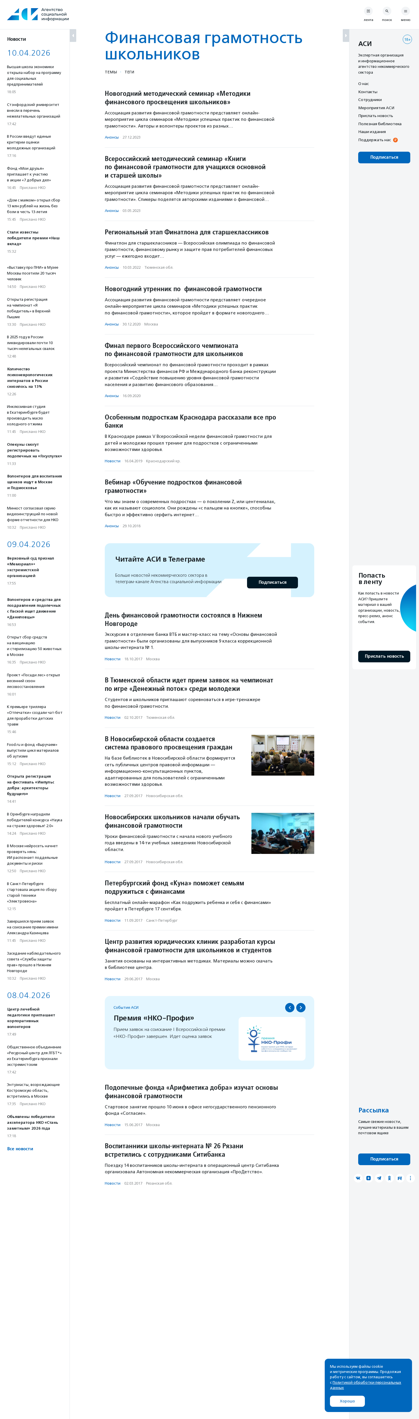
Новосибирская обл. (164, 796)
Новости (112, 461)
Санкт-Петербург (161, 920)
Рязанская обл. (159, 1183)
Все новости (20, 1149)
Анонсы (112, 137)
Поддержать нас (374, 139)
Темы (111, 72)
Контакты (367, 91)
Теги (129, 72)
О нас (363, 83)
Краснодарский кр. (163, 461)
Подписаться (272, 582)
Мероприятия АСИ (376, 107)
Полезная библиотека (380, 123)
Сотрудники (370, 99)
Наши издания (372, 131)
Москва (151, 324)
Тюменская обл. (158, 267)
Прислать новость (375, 115)
